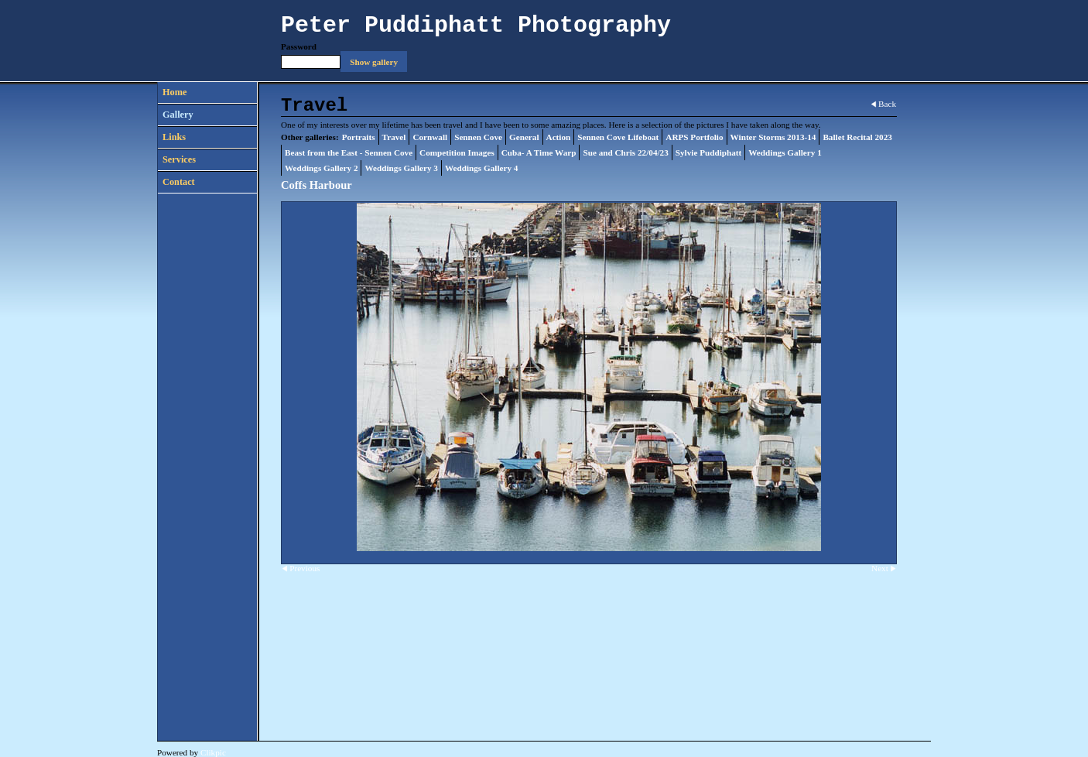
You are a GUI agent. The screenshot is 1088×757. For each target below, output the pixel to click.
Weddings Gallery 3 (400, 168)
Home (174, 92)
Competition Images (456, 152)
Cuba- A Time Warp (539, 152)
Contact (179, 181)
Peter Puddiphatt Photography (476, 25)
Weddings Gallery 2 (321, 168)
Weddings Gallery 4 (481, 168)
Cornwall (429, 137)
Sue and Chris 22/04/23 (625, 152)
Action (558, 137)
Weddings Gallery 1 (784, 152)
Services (179, 159)
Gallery (178, 114)
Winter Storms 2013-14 (773, 137)
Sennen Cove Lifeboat (618, 137)
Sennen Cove (478, 137)
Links (174, 137)
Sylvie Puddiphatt (709, 152)
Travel (394, 137)
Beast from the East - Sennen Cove (348, 152)
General (524, 137)
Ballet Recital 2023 (857, 137)
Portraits (358, 137)
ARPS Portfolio (694, 137)
